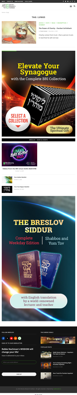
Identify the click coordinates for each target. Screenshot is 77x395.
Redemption (61, 23)
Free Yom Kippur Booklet (21, 187)
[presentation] (15, 368)
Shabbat (42, 25)
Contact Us (10, 1)
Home (3, 12)
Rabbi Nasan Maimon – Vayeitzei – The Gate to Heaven (63, 353)
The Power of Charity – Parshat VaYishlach (55, 28)
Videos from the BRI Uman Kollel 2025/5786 (19, 169)
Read (53, 23)
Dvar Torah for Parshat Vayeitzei (63, 373)
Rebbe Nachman (19, 1)
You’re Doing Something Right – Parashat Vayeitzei (62, 363)
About (3, 1)
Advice (41, 23)
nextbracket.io (57, 389)
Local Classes (28, 1)
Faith (47, 23)
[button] (3, 92)
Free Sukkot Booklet (20, 177)
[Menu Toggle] (71, 6)
